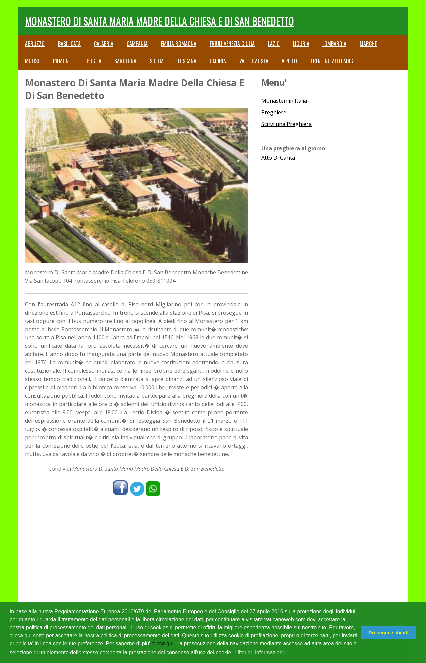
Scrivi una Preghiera (286, 124)
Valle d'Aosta (253, 61)
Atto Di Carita (278, 157)
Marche (368, 44)
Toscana (186, 61)
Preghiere (273, 112)
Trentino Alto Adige (332, 61)
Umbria (218, 61)
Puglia (94, 61)
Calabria (103, 44)
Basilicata (69, 44)
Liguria (301, 44)
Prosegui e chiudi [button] (389, 632)
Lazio (274, 44)
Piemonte (63, 61)
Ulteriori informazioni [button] (259, 652)
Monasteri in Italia (284, 100)
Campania (137, 44)
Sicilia (157, 61)
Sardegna (125, 61)
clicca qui (163, 643)
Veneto (289, 61)
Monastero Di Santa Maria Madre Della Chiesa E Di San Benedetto (159, 20)
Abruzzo (35, 44)
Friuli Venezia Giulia (232, 44)
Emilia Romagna (178, 44)
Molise (32, 61)
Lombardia (334, 44)
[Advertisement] (136, 559)
